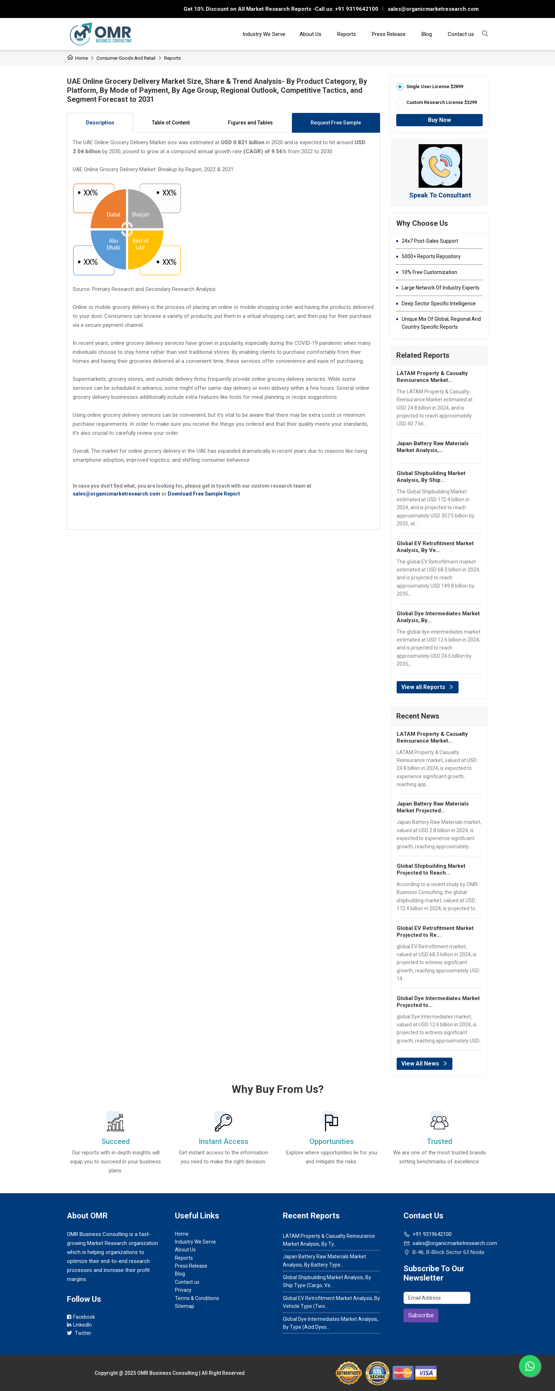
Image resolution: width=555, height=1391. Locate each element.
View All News (424, 1063)
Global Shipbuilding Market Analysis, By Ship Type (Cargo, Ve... (327, 1281)
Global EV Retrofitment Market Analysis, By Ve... (435, 546)
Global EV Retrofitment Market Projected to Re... (435, 931)
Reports (346, 34)
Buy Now (439, 120)
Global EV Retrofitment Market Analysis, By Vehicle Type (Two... (331, 1302)
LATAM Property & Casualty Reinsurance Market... (432, 376)
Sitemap (184, 1306)
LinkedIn (79, 1325)
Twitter (79, 1333)
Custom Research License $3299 (441, 102)
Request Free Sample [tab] (336, 123)
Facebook (81, 1317)
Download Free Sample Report (204, 494)
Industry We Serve (264, 34)
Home (77, 58)
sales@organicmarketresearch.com (433, 9)
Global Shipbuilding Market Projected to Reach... (431, 869)
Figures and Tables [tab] (250, 123)
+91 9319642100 (356, 9)
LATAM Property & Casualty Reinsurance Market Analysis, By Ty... (329, 1240)
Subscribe (421, 1315)
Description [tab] (100, 123)
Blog (426, 34)
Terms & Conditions (197, 1298)
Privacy (183, 1290)
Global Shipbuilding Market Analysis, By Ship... (431, 476)
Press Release (389, 34)
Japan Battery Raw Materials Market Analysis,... (433, 446)
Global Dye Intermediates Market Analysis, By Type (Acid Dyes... (330, 1323)
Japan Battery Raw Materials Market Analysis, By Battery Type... (324, 1260)
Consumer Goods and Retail (125, 58)
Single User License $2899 (434, 86)
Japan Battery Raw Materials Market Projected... (433, 807)
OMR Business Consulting (167, 1373)
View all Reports (427, 687)
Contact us (461, 34)
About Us (310, 34)
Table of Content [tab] (171, 123)
